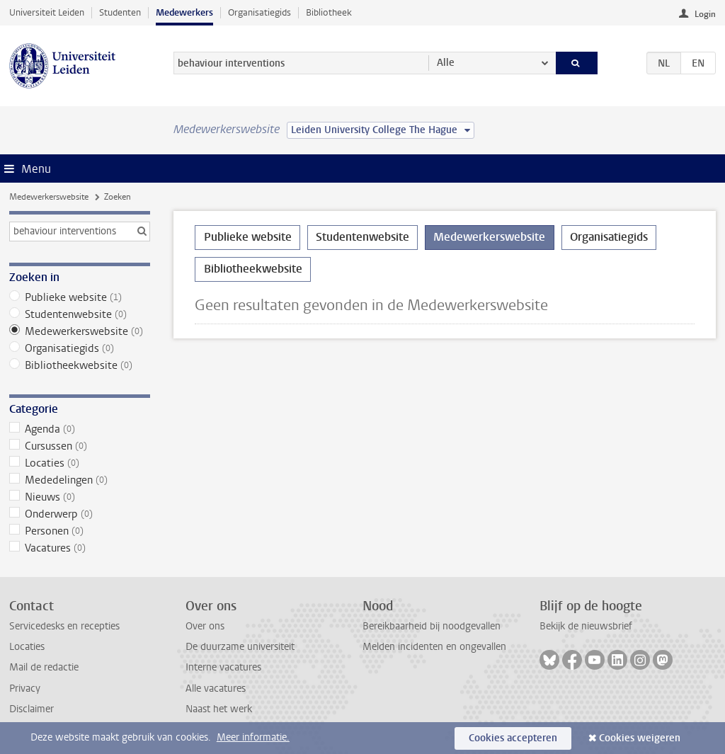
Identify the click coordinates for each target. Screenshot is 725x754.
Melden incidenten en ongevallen (434, 646)
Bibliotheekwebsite (79, 365)
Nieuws (79, 497)
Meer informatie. (253, 737)
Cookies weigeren (639, 738)
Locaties (79, 463)
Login (705, 14)
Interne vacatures (223, 667)
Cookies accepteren (513, 738)
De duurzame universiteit (240, 646)
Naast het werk (218, 709)
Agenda (79, 429)
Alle (446, 62)
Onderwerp (79, 514)
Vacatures (79, 548)
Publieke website (79, 297)
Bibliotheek (329, 12)
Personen (79, 531)
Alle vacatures (215, 688)
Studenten (120, 12)
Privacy (24, 688)
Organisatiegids (259, 12)
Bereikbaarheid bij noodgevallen (431, 626)
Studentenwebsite (79, 314)
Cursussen (79, 446)
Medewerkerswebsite (49, 196)
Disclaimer (31, 709)
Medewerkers (184, 12)
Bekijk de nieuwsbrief (586, 626)
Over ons (204, 626)
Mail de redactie (44, 667)
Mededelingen (79, 480)
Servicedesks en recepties (64, 626)
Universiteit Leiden (46, 12)
